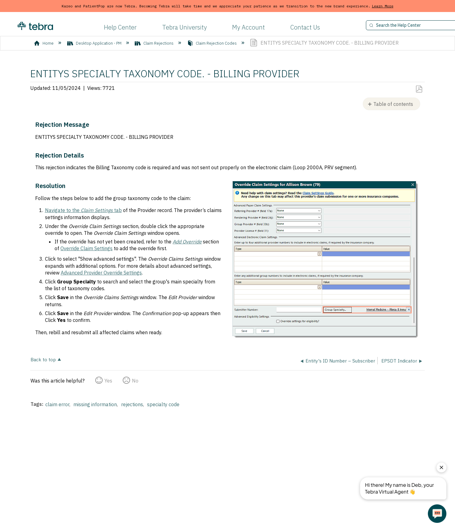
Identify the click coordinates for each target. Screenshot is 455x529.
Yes (108, 381)
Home (44, 43)
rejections (132, 404)
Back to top (43, 359)
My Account (248, 27)
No (135, 381)
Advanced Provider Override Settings (101, 273)
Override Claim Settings (86, 248)
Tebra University (184, 27)
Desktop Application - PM (94, 43)
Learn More (382, 6)
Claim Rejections (154, 43)
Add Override (187, 241)
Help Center (120, 27)
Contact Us (305, 27)
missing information (95, 404)
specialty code (163, 404)
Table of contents (393, 104)
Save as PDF (419, 89)
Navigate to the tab (83, 210)
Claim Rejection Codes (212, 43)
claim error (57, 404)
